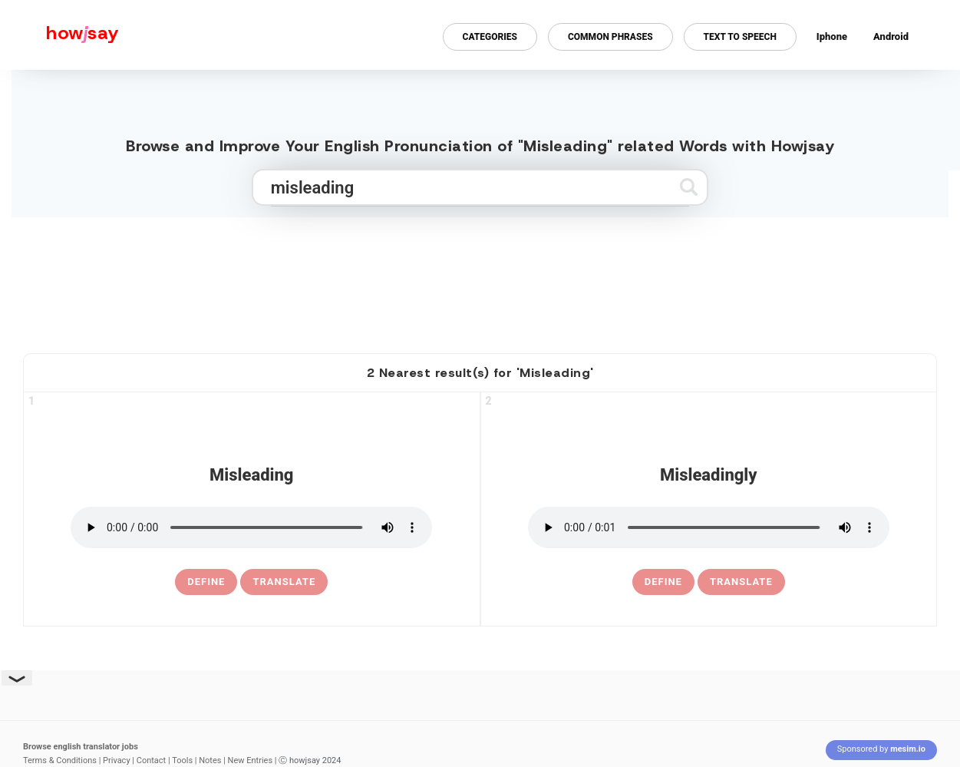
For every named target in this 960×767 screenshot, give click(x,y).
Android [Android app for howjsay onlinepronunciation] (891, 36)
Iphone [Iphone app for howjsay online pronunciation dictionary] (831, 36)
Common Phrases (610, 36)
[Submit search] (688, 187)
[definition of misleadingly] (663, 582)
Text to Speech (740, 36)
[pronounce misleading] (251, 527)
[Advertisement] (480, 278)
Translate (283, 581)
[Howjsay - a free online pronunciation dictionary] (59, 35)
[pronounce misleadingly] (708, 527)
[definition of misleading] (206, 582)
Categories (490, 36)
